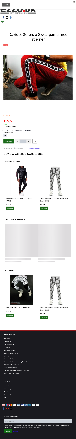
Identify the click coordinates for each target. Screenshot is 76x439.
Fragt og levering (9, 344)
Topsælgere (10, 270)
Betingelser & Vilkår (9, 350)
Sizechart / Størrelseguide (11, 364)
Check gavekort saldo (10, 367)
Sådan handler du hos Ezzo (11, 353)
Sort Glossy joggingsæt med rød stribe (19, 200)
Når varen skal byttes (10, 359)
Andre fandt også (12, 161)
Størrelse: (8, 133)
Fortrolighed (7, 341)
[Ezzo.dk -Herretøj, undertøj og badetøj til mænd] (18, 10)
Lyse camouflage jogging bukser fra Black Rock (54, 200)
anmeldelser (18, 148)
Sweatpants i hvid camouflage (18, 308)
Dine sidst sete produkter (15, 220)
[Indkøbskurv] (38, 22)
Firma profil (7, 347)
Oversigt (6, 356)
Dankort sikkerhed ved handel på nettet (15, 362)
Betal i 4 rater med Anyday (11, 373)
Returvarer (7, 338)
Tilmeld (7, 431)
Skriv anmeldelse (34, 148)
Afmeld (15, 431)
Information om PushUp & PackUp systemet (17, 370)
